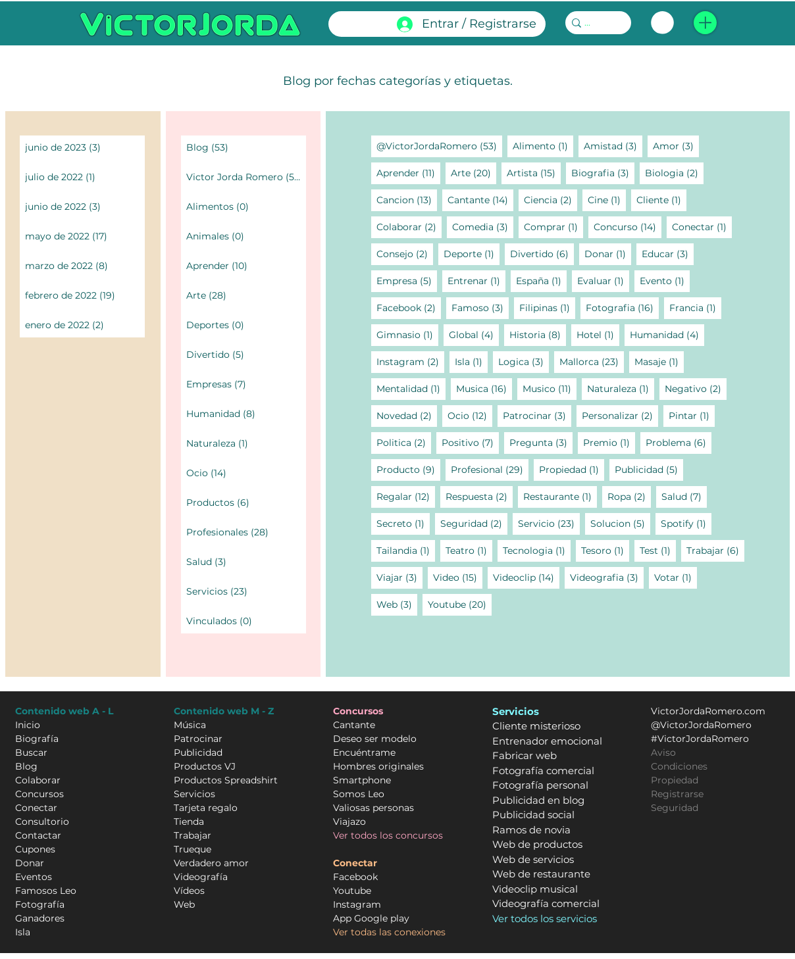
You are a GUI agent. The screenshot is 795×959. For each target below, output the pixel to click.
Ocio (470, 415)
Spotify (686, 523)
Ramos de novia (531, 830)
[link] (662, 22)
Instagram (410, 361)
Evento (665, 280)
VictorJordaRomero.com (708, 711)
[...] (593, 23)
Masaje (659, 361)
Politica (403, 442)
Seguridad (473, 523)
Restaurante (560, 496)
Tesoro (605, 550)
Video (457, 577)
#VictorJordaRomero (700, 739)
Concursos (39, 794)
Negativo (696, 388)
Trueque (192, 849)
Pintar (692, 415)
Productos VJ (205, 766)
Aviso (663, 752)
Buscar (31, 752)
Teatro (469, 550)
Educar (668, 253)
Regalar (405, 496)
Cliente (661, 199)
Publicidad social (533, 814)
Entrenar (476, 280)
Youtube (460, 604)
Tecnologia (537, 550)
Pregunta (541, 442)
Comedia (482, 226)
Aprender (408, 172)
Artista (534, 172)
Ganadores (39, 918)
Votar (675, 577)
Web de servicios (533, 859)
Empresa (406, 280)
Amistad (613, 145)
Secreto (403, 523)
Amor (676, 145)
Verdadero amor (211, 863)
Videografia (607, 577)
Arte (473, 172)
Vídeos (189, 891)
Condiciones (679, 766)
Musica (484, 388)
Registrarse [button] (677, 794)
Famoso (480, 307)
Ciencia (550, 199)
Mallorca (591, 361)
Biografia (602, 172)
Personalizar (620, 415)
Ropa (629, 496)
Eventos (33, 877)
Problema (678, 442)
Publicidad (649, 469)
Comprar (553, 226)
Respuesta (479, 496)
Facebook (408, 307)
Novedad (406, 415)
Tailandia (405, 550)
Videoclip (526, 577)
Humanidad (667, 334)
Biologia (674, 172)
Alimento (543, 145)
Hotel (598, 334)
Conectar (702, 226)
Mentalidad (411, 388)
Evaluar (603, 280)
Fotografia (622, 307)
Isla (471, 361)
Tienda (189, 821)
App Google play (371, 918)
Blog (26, 766)
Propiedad (571, 469)
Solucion (620, 523)
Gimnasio (407, 334)
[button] (705, 22)
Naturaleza (620, 388)
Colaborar (409, 226)
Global (474, 334)
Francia (695, 307)
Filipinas (547, 307)
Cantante (480, 199)
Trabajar (715, 550)
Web (396, 604)
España (541, 280)
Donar (607, 253)
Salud (684, 496)
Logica (523, 361)
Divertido (542, 253)
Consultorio (42, 821)
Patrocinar (537, 415)
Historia (537, 334)
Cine (607, 199)
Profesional (489, 469)
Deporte (472, 253)
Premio (609, 442)
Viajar (399, 577)
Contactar (38, 835)
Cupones (35, 849)
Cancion (406, 199)
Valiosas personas (373, 808)
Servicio (549, 523)
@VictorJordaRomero (439, 145)
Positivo (470, 442)
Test (658, 550)
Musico (550, 388)
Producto (408, 469)
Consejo (404, 253)
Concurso (627, 226)
